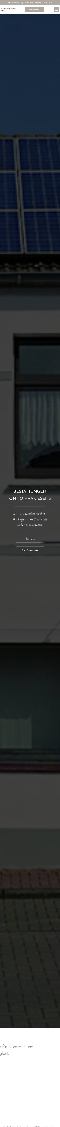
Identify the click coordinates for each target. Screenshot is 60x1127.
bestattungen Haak (9, 9)
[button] (56, 9)
